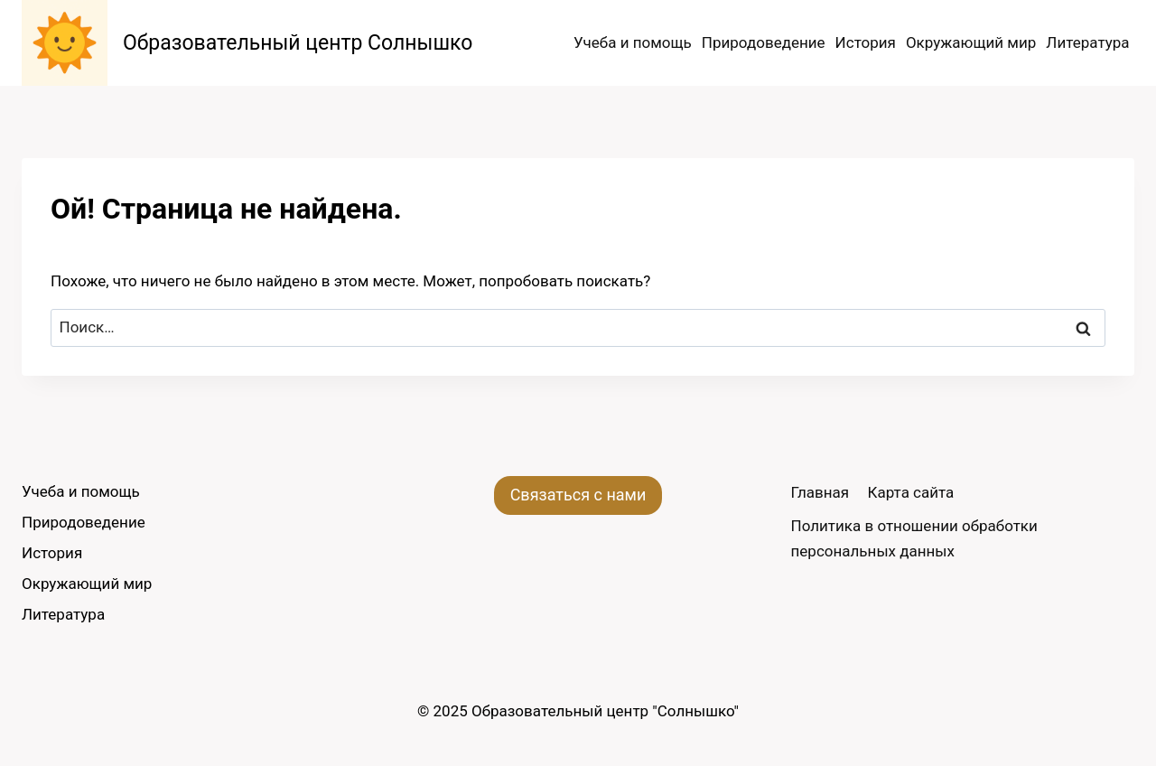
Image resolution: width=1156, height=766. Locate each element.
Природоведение (763, 42)
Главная (820, 492)
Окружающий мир (971, 42)
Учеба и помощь (632, 42)
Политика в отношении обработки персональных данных (914, 538)
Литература (1087, 42)
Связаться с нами (578, 494)
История (865, 42)
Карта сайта (911, 492)
